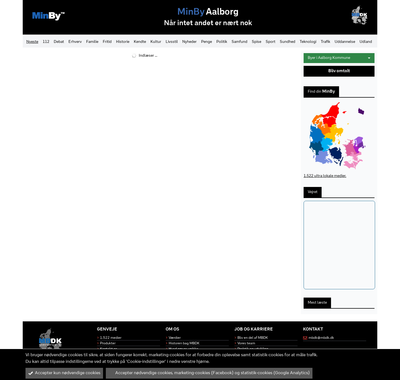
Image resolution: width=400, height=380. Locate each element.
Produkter (108, 343)
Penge (206, 42)
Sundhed (287, 42)
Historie (122, 42)
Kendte (140, 42)
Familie (92, 42)
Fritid (107, 42)
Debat (59, 42)
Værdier (175, 338)
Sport (270, 42)
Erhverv (75, 42)
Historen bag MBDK (184, 343)
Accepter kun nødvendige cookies (64, 373)
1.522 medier (110, 338)
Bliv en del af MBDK (252, 338)
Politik (221, 42)
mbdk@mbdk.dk (321, 338)
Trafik (325, 42)
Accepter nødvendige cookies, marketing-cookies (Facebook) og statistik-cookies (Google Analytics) (209, 373)
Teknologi (308, 42)
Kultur (155, 42)
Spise (256, 42)
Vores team (246, 343)
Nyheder (189, 42)
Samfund (239, 42)
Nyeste (32, 42)
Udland (366, 42)
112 (46, 42)
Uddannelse (345, 42)
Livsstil (172, 42)
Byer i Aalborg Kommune (339, 58)
